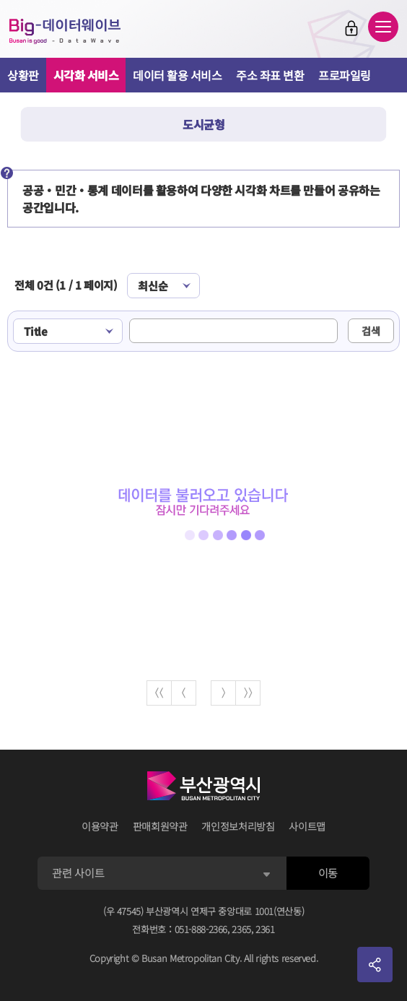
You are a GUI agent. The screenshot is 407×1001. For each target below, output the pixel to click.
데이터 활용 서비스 (177, 75)
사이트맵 (307, 826)
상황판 (23, 75)
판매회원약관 (160, 826)
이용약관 (100, 826)
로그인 (351, 28)
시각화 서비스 (86, 75)
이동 (328, 872)
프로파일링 (344, 75)
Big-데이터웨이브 (65, 31)
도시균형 (203, 124)
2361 (265, 929)
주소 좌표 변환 (270, 75)
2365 (241, 929)
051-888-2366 (201, 929)
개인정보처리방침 (237, 826)
